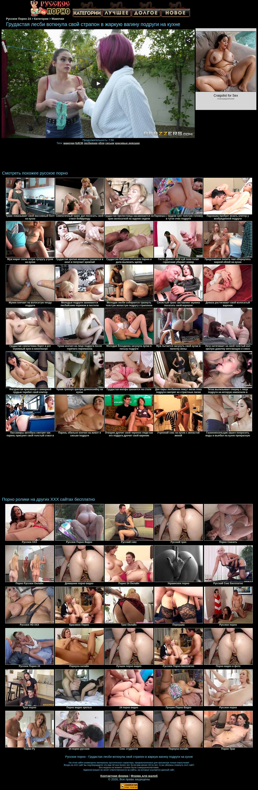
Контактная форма (114, 775)
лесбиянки (91, 143)
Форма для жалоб (144, 775)
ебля (101, 143)
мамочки (69, 143)
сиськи (109, 143)
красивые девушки (127, 143)
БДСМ (79, 143)
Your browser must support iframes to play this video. (98, 83)
